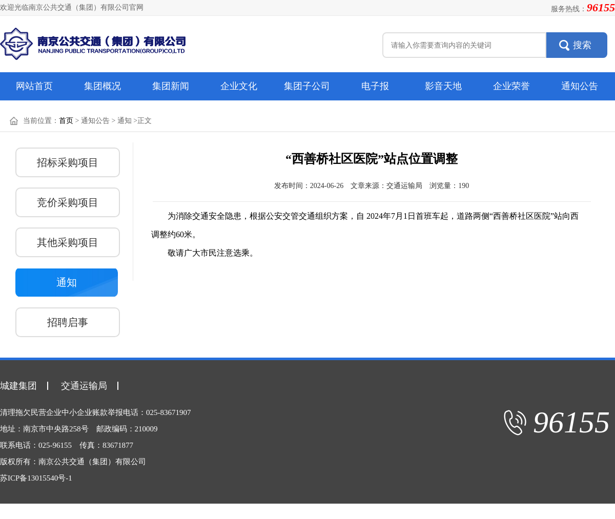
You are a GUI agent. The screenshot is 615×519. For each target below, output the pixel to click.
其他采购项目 (67, 242)
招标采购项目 (67, 162)
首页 (66, 120)
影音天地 (443, 86)
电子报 (375, 86)
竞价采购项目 (67, 202)
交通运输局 (84, 386)
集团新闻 (170, 86)
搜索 (582, 45)
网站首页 (34, 86)
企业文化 (238, 86)
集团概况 (102, 86)
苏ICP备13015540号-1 (36, 478)
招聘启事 (67, 322)
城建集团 (18, 386)
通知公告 (579, 86)
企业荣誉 (511, 86)
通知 (66, 282)
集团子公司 (307, 86)
